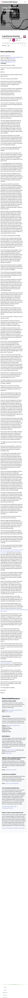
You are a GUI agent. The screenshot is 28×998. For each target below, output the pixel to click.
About (5, 990)
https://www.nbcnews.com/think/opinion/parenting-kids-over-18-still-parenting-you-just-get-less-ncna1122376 (12, 551)
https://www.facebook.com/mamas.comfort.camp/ (13, 828)
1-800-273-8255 (9, 711)
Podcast (5, 995)
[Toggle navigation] (25, 2)
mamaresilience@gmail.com (7, 662)
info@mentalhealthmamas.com (8, 61)
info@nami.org (8, 753)
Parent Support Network (7, 808)
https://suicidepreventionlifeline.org (14, 710)
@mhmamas (12, 58)
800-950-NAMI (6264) (10, 750)
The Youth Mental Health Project (9, 806)
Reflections (5, 992)
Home (5, 987)
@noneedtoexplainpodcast (16, 57)
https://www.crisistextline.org (13, 725)
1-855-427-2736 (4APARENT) (12, 783)
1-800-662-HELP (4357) (10, 769)
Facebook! (7, 55)
